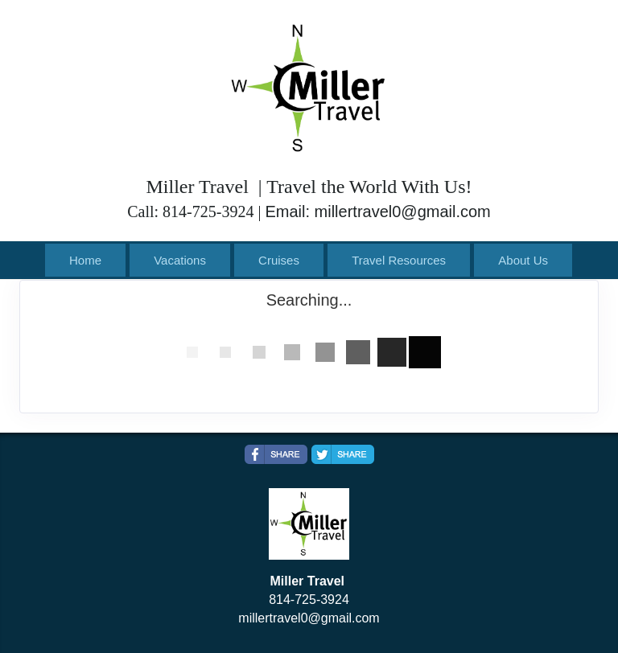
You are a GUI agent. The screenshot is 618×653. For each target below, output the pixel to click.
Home (85, 260)
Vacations (180, 260)
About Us (523, 260)
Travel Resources (399, 260)
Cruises (278, 260)
